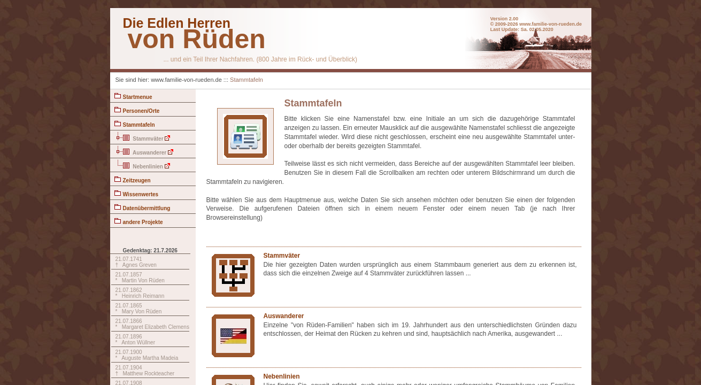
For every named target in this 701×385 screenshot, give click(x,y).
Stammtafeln (246, 79)
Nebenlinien (142, 165)
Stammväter (142, 137)
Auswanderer (144, 151)
